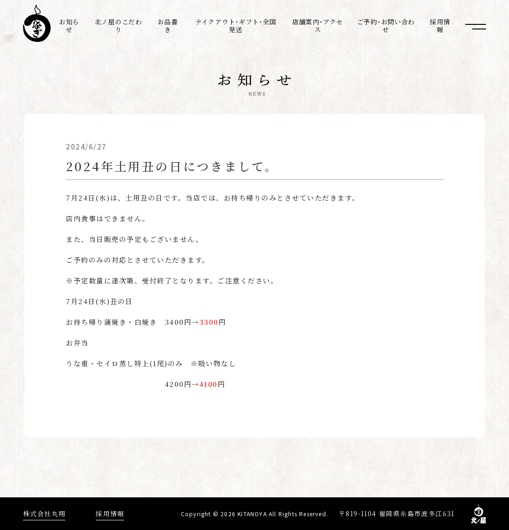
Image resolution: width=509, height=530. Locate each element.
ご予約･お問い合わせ (386, 26)
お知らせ (69, 26)
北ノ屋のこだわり (118, 26)
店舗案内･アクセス (317, 26)
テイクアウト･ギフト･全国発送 (235, 26)
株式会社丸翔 (44, 514)
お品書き (167, 26)
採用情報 (440, 26)
